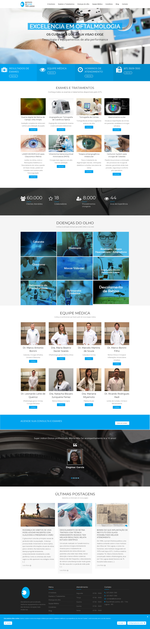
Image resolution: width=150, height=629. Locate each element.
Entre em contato (122, 424)
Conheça (33, 362)
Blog (117, 4)
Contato (125, 4)
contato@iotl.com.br (114, 600)
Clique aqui (13, 77)
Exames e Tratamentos (66, 4)
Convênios (109, 4)
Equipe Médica (97, 4)
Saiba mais (51, 74)
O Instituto (51, 4)
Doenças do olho (83, 4)
